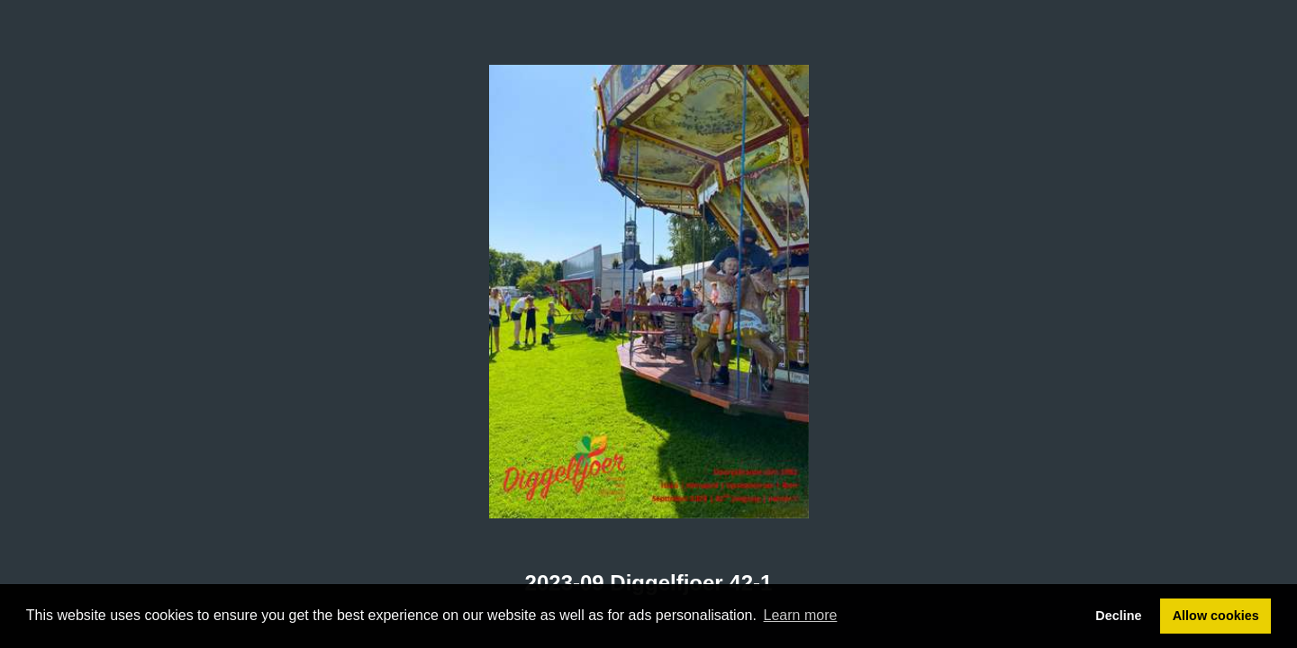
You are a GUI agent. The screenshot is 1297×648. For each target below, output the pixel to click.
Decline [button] (1118, 615)
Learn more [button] (801, 615)
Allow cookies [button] (1216, 615)
